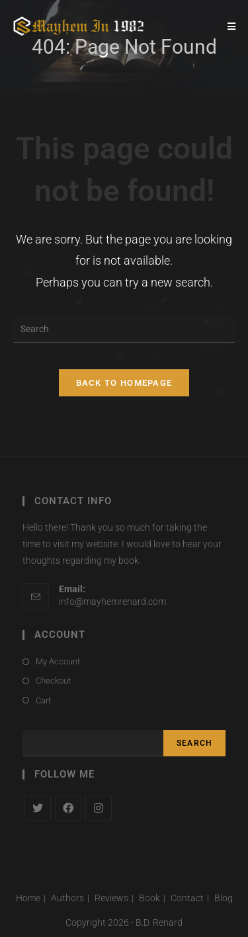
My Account (58, 661)
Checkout (53, 681)
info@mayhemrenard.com (112, 601)
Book (149, 898)
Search (194, 743)
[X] (37, 808)
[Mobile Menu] (231, 26)
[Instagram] (98, 808)
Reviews (111, 898)
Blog (223, 898)
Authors (67, 898)
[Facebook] (68, 808)
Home (28, 898)
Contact (187, 898)
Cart (43, 700)
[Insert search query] (124, 329)
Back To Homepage (124, 383)
